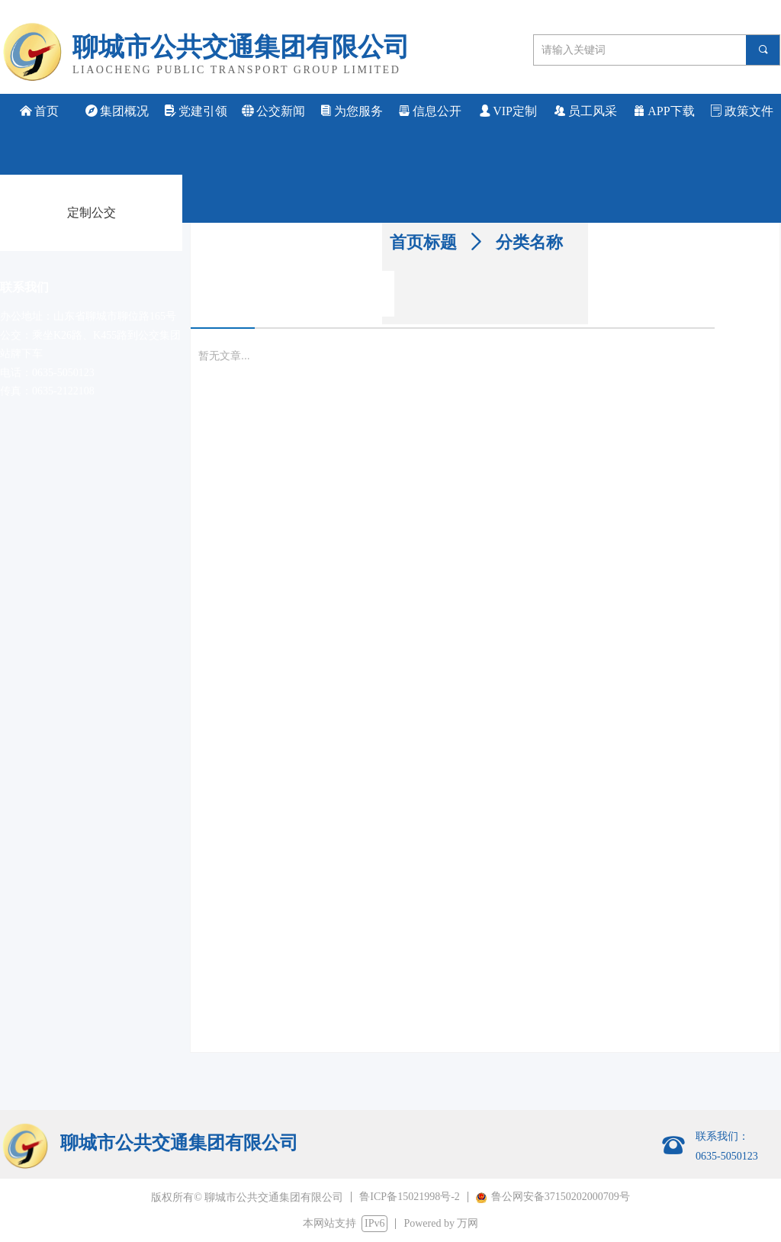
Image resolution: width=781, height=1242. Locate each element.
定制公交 (91, 212)
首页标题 (423, 242)
